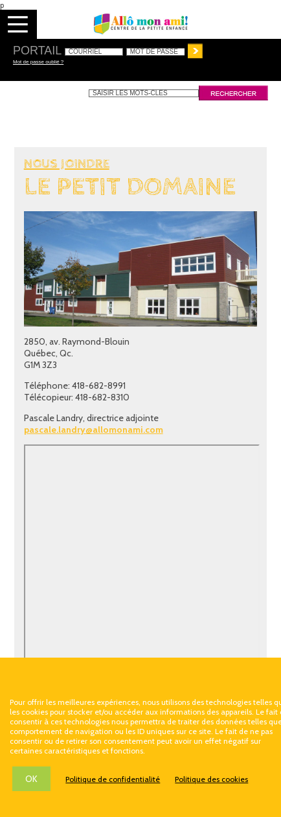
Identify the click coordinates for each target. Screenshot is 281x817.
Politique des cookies (211, 779)
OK (31, 779)
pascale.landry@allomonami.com (93, 429)
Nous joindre (66, 164)
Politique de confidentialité (112, 779)
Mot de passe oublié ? (38, 62)
